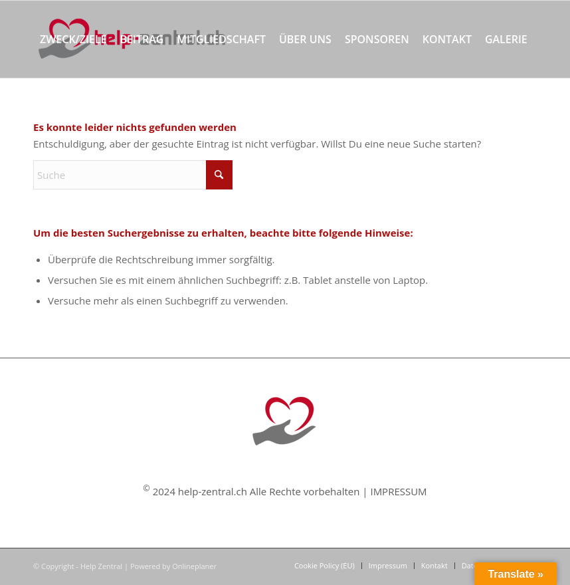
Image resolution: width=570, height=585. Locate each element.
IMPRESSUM (398, 491)
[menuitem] (73, 39)
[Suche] (87, 116)
